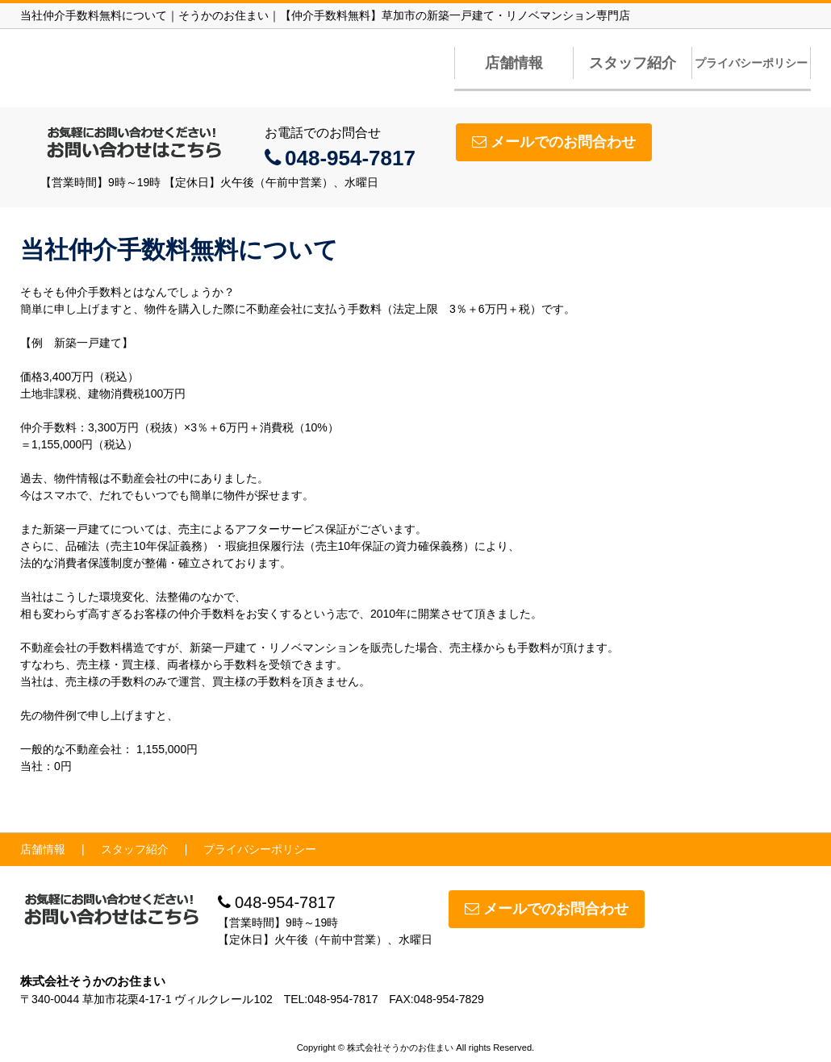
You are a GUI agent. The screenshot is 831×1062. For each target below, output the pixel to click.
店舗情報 (514, 63)
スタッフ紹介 (632, 63)
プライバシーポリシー (751, 62)
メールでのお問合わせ (554, 142)
